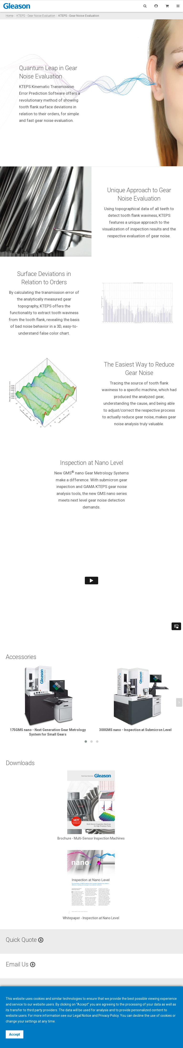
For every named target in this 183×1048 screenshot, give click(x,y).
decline (138, 1015)
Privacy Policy (108, 1015)
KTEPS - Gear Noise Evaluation (35, 15)
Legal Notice (82, 1015)
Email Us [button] (20, 964)
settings (31, 1021)
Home (9, 15)
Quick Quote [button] (24, 939)
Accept (14, 1034)
